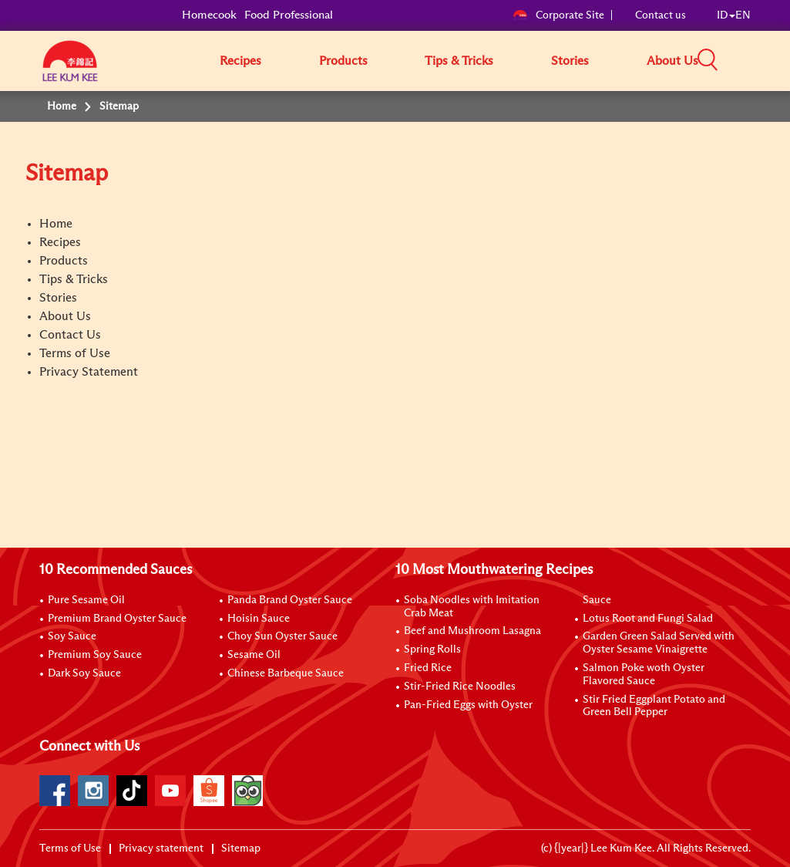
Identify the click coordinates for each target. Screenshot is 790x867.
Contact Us (70, 335)
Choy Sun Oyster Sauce (282, 636)
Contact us (660, 15)
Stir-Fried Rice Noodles (460, 686)
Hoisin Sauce (258, 618)
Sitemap (241, 848)
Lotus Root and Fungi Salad (648, 618)
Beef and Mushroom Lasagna (472, 631)
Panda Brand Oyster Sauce (289, 600)
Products (343, 61)
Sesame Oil (254, 654)
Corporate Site (558, 15)
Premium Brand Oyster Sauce (117, 618)
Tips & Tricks (459, 61)
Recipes (240, 61)
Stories (570, 61)
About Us (672, 61)
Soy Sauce (72, 636)
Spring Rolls (432, 649)
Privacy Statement (88, 372)
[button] (756, 60)
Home (55, 224)
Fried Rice (428, 668)
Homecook (209, 15)
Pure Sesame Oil (86, 600)
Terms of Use (74, 353)
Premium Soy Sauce (95, 654)
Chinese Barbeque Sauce (285, 673)
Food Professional (288, 15)
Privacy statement (161, 848)
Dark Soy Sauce (84, 673)
